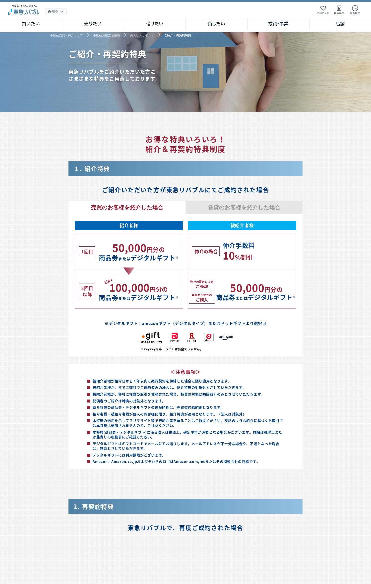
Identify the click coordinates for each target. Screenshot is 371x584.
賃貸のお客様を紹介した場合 (244, 208)
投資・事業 (278, 23)
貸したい (216, 23)
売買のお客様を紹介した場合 (127, 208)
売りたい (93, 23)
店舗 (340, 23)
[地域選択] (56, 11)
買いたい (31, 23)
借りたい (154, 23)
